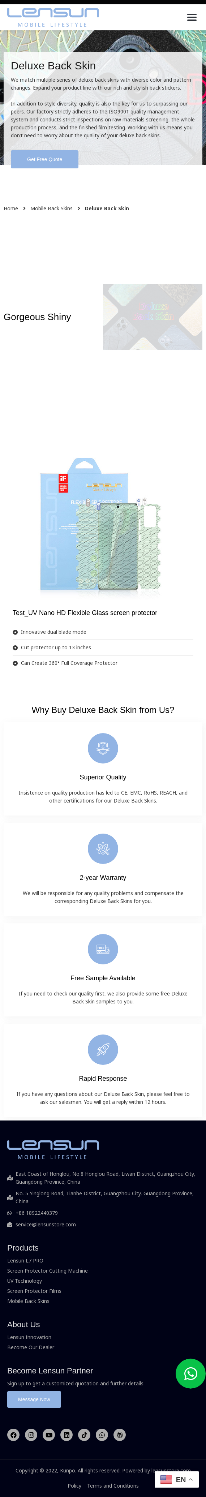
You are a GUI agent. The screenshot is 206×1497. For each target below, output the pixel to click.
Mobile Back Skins (51, 208)
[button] (44, 159)
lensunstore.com (171, 1470)
